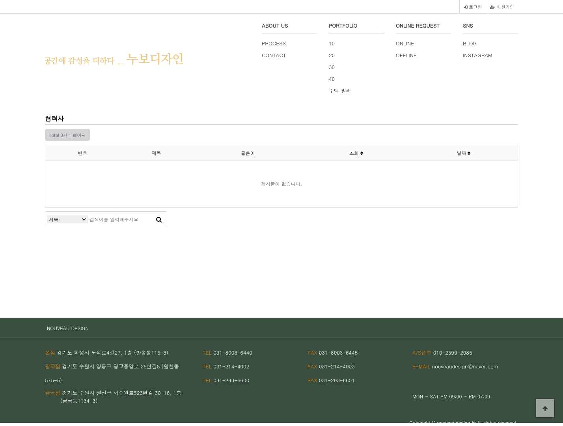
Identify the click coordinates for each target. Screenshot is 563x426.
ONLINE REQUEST (418, 25)
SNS (468, 25)
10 (332, 43)
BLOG (470, 43)
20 (332, 55)
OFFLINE (406, 55)
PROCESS (274, 43)
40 (332, 78)
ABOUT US (275, 25)
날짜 (463, 152)
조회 (356, 152)
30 (332, 67)
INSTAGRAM (477, 55)
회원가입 (502, 7)
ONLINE (405, 43)
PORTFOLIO (343, 25)
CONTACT (274, 55)
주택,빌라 (340, 90)
